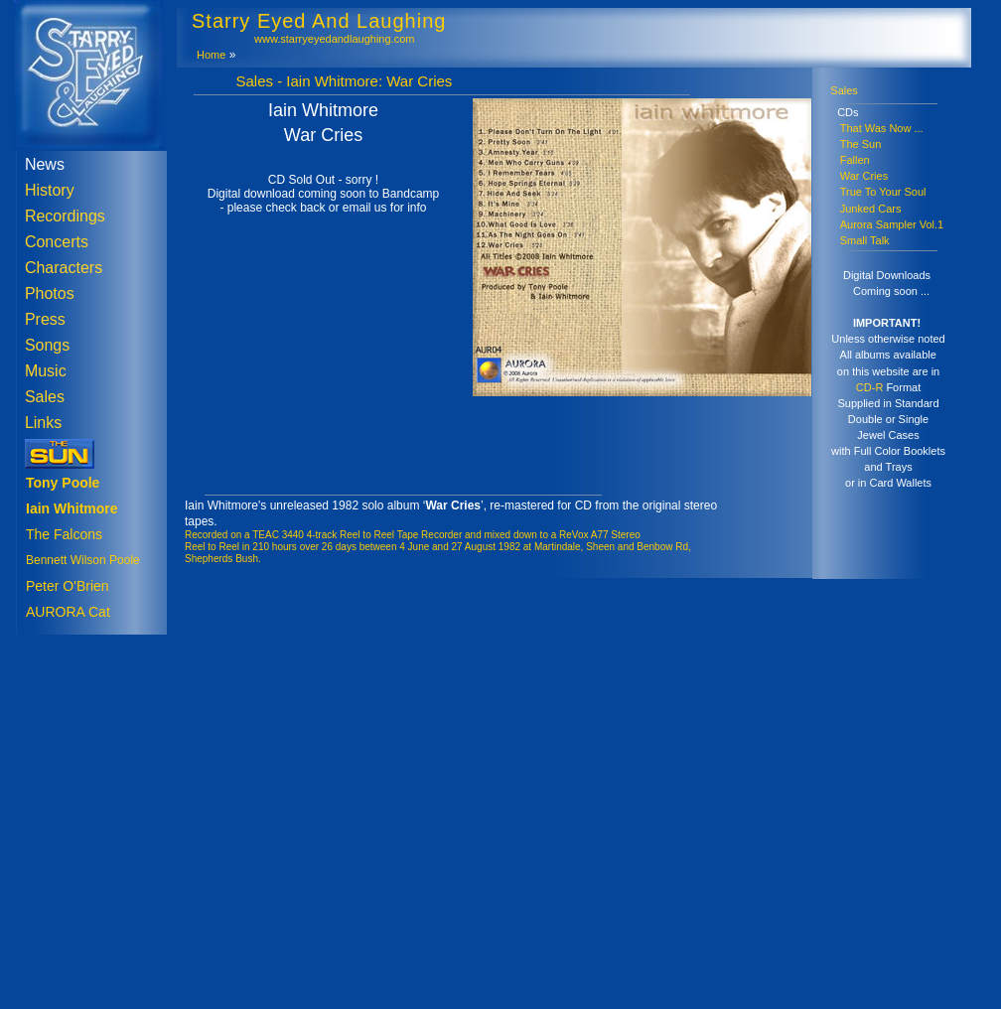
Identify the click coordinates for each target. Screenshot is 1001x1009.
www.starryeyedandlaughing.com (334, 39)
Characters (63, 267)
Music (46, 370)
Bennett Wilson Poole (83, 560)
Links (43, 422)
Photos (49, 293)
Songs (47, 345)
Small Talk (865, 240)
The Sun (861, 144)
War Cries (864, 176)
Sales (45, 396)
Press (45, 319)
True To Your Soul (883, 192)
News (45, 164)
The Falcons (64, 534)
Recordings (65, 216)
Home (211, 55)
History (49, 190)
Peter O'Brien (67, 586)
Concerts (56, 241)
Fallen (855, 160)
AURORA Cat (68, 612)
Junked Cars (871, 209)
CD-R (870, 387)
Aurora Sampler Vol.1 (892, 224)
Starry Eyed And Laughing (319, 21)
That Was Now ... (882, 128)
